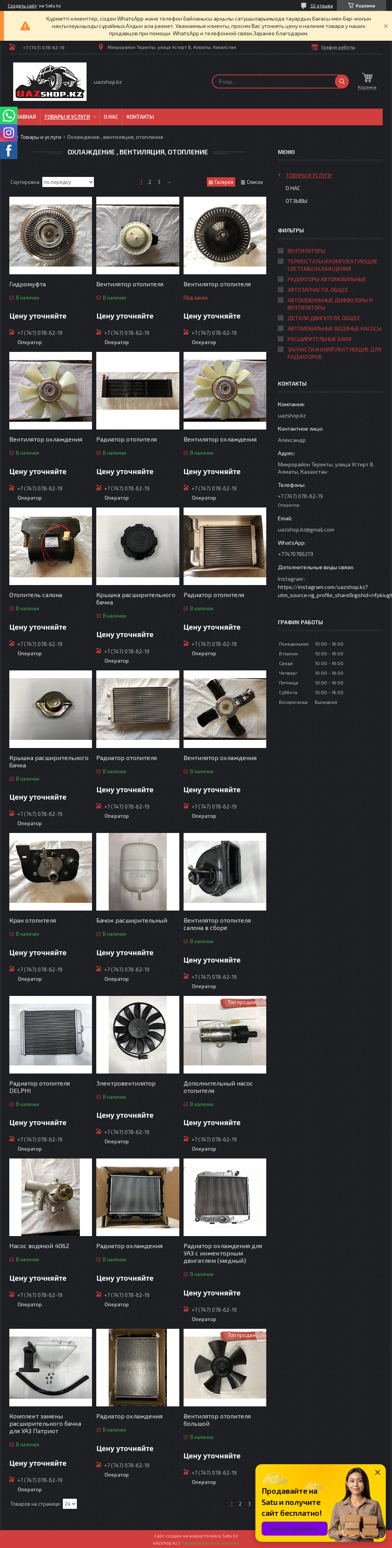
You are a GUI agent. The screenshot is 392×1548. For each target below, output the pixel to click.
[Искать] (342, 81)
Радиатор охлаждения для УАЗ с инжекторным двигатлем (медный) (223, 1253)
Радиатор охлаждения (129, 1245)
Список (255, 182)
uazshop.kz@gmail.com (306, 529)
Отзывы (296, 200)
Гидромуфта (27, 283)
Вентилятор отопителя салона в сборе (217, 923)
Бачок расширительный (131, 920)
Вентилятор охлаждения (45, 439)
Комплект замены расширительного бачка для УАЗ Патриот (45, 1423)
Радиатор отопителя (126, 439)
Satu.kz (230, 1535)
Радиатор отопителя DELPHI (39, 1086)
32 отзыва (321, 5)
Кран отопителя (32, 920)
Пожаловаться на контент (210, 1542)
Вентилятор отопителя (129, 283)
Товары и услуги (67, 117)
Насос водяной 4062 (39, 1245)
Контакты (140, 117)
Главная (24, 117)
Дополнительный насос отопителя (218, 1086)
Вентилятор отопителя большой (217, 1419)
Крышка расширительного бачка (135, 598)
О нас (111, 117)
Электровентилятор (126, 1083)
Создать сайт (22, 5)
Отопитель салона (35, 594)
